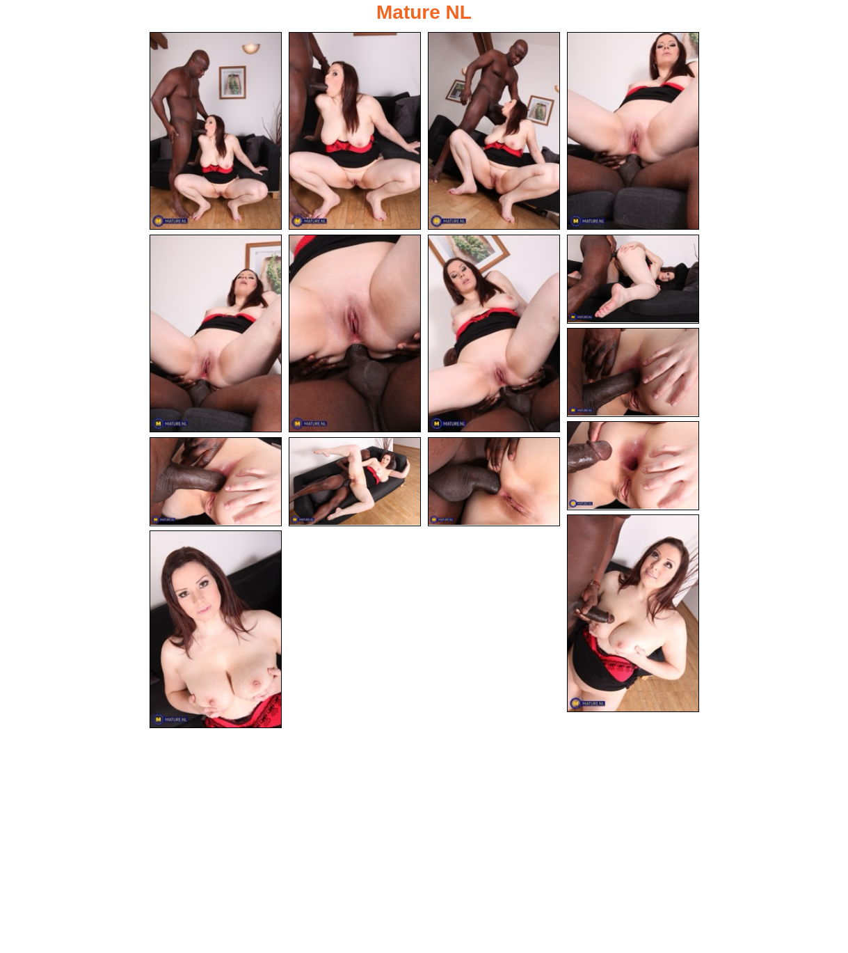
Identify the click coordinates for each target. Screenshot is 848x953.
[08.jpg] (633, 279)
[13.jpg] (494, 481)
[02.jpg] (355, 131)
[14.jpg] (633, 613)
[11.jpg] (216, 481)
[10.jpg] (633, 465)
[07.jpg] (494, 333)
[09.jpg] (633, 372)
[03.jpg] (494, 131)
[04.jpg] (633, 131)
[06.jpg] (355, 333)
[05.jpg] (216, 333)
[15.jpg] (216, 629)
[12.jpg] (355, 481)
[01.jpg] (216, 131)
